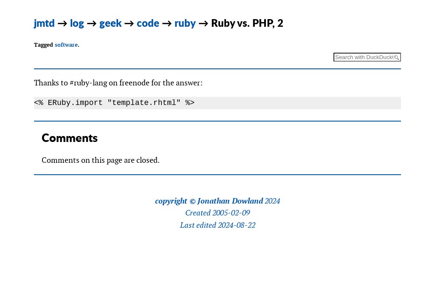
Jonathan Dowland (230, 201)
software (66, 44)
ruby (185, 22)
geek (110, 22)
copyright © (175, 201)
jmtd (44, 22)
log (77, 22)
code (148, 22)
